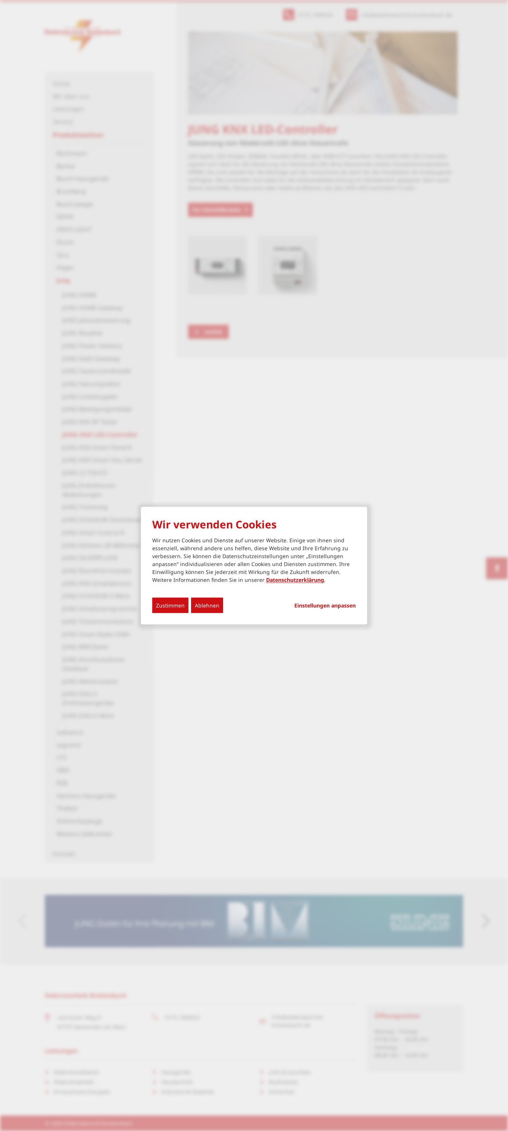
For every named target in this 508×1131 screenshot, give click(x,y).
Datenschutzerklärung (295, 579)
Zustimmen (170, 605)
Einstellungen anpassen (325, 605)
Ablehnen (207, 605)
